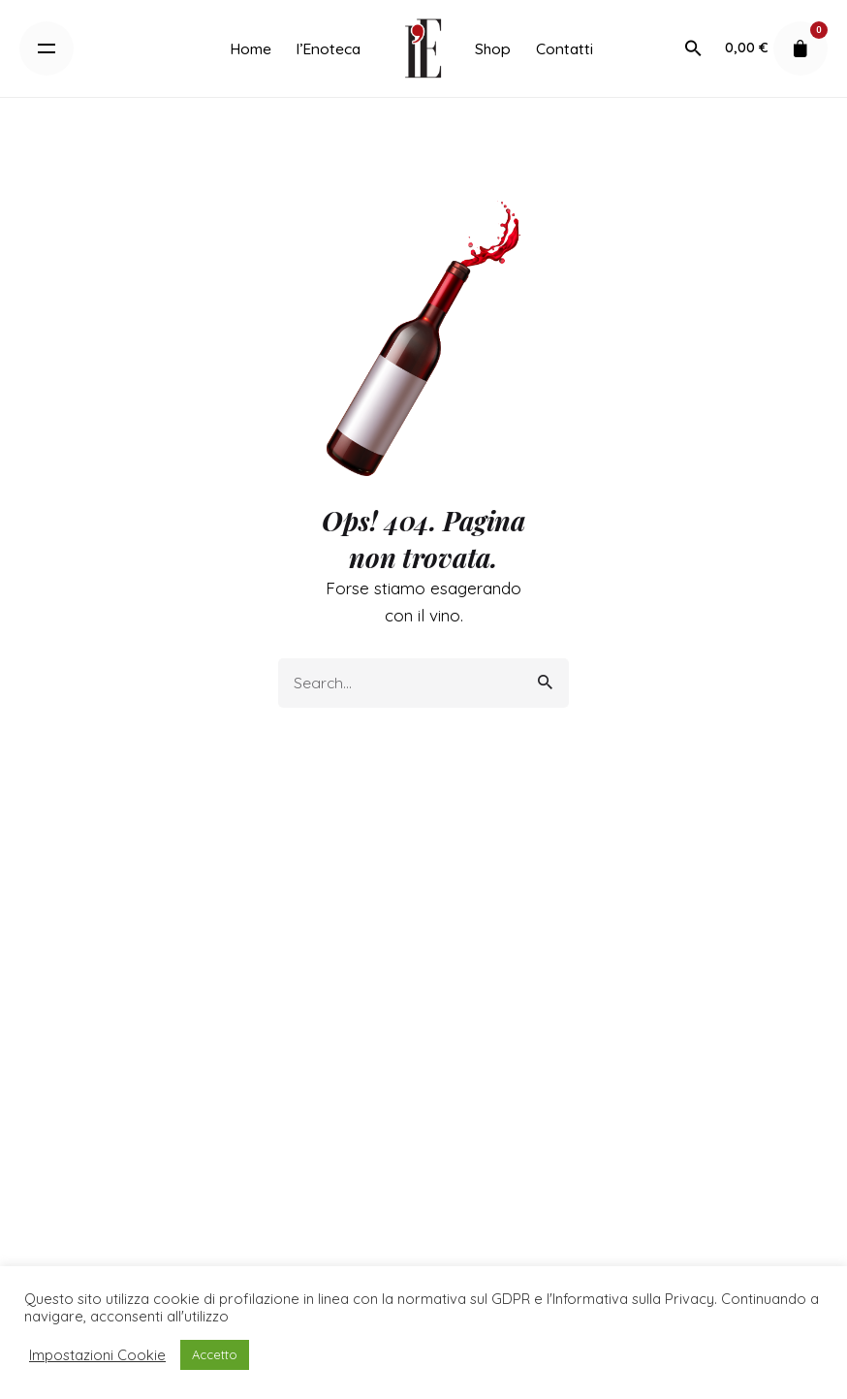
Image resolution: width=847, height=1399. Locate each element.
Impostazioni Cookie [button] (97, 1355)
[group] (250, 48)
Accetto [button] (214, 1354)
